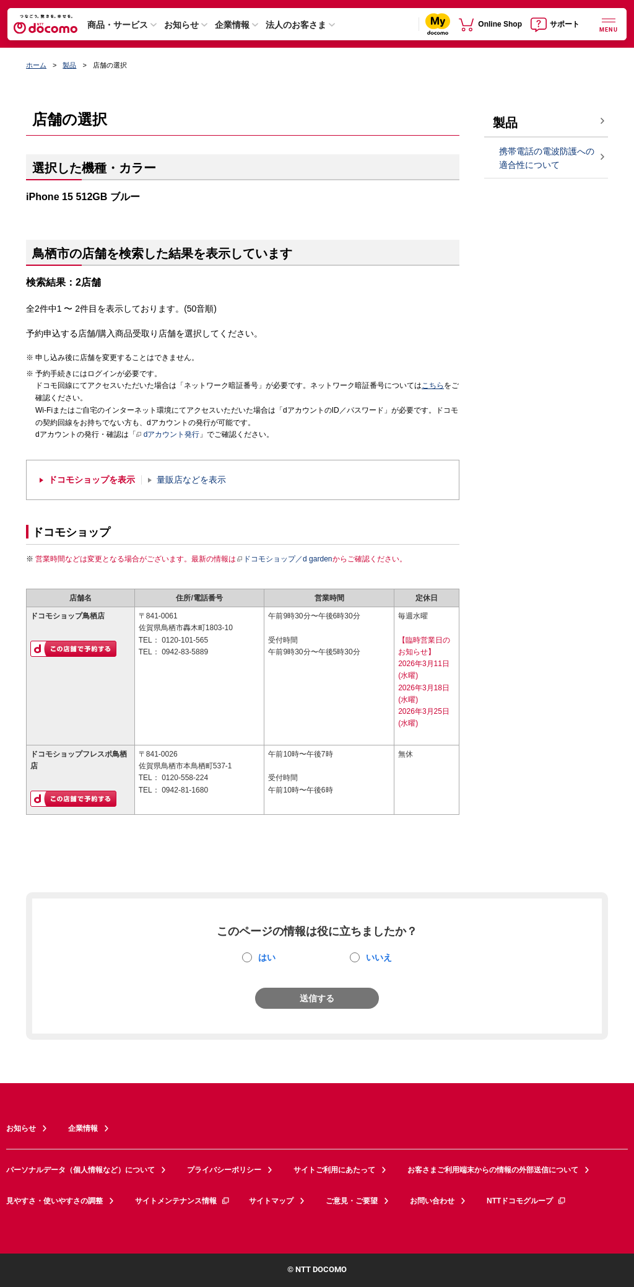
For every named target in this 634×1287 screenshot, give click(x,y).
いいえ (379, 957)
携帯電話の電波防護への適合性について (546, 158)
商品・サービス (117, 25)
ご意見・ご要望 (352, 1201)
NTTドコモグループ (527, 1201)
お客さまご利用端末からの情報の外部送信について (492, 1170)
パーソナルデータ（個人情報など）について (80, 1170)
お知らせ (181, 25)
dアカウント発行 (168, 435)
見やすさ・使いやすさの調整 (54, 1201)
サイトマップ (271, 1201)
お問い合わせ (432, 1201)
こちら (433, 385)
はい (267, 957)
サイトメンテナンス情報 (182, 1201)
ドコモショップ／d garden (284, 559)
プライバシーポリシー (224, 1170)
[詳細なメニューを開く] (608, 24)
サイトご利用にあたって (334, 1170)
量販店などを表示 (191, 480)
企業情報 (232, 25)
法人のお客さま (296, 25)
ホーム (36, 65)
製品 (69, 65)
